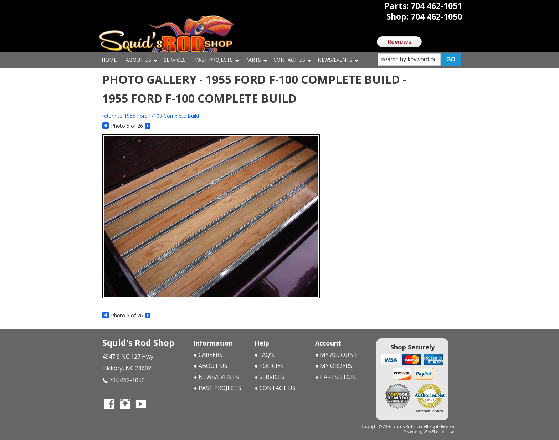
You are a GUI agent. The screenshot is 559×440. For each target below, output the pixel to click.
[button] (419, 59)
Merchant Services (429, 411)
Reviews (399, 42)
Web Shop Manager (440, 431)
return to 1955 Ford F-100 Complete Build (150, 115)
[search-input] (409, 59)
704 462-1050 (123, 380)
